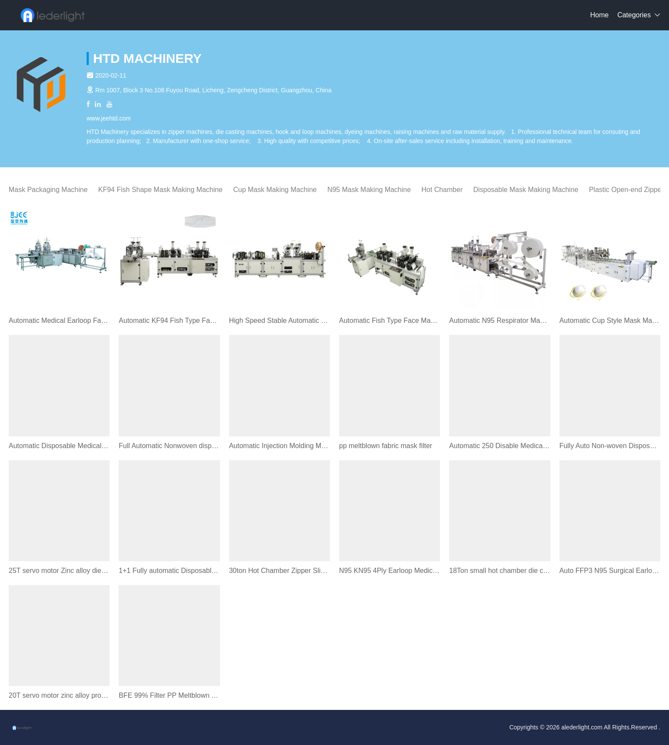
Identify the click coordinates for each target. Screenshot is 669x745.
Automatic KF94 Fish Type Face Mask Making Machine (169, 320)
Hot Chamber (441, 189)
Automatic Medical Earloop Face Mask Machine (59, 320)
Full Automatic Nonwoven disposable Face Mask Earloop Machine (169, 445)
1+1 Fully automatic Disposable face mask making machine (169, 570)
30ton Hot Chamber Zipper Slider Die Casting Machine (279, 570)
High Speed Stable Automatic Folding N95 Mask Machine (279, 320)
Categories (634, 15)
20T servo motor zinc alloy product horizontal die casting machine (59, 695)
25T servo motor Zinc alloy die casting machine (59, 570)
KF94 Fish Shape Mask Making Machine (160, 189)
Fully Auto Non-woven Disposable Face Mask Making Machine (609, 445)
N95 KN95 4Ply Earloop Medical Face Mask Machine (389, 570)
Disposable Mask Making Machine (526, 189)
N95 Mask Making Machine (369, 189)
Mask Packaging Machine (48, 189)
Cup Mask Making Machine (275, 189)
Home (599, 15)
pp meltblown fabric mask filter (385, 445)
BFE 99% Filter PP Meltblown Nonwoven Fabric (169, 695)
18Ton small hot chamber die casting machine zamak (499, 570)
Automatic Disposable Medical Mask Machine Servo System (59, 445)
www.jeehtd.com (109, 118)
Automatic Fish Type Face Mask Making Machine (389, 320)
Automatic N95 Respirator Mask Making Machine (499, 320)
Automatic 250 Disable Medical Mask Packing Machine (499, 445)
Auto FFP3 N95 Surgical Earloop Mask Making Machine (609, 570)
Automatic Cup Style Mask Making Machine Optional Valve (609, 320)
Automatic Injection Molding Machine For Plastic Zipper (279, 445)
